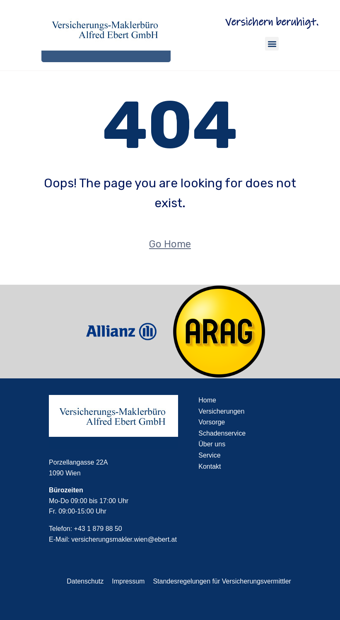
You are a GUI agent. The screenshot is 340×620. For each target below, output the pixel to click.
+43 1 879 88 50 (98, 528)
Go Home (170, 244)
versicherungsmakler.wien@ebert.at (124, 539)
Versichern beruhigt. (271, 22)
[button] (272, 44)
